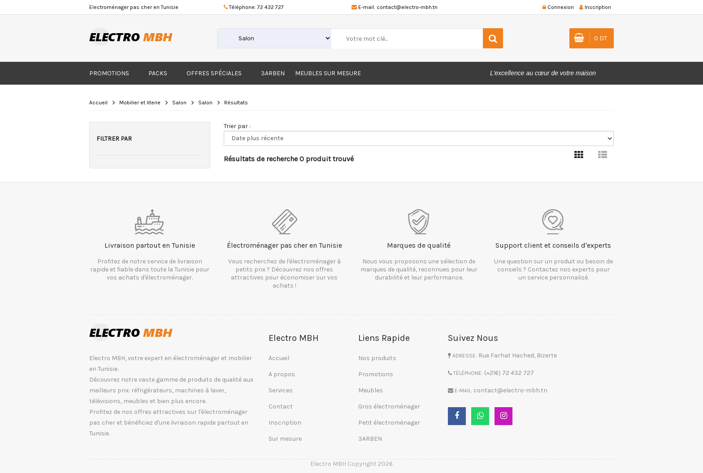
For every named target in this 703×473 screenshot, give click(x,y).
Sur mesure (285, 439)
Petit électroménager (389, 422)
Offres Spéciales (214, 73)
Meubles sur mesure (328, 73)
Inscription (285, 422)
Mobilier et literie (140, 102)
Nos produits (377, 358)
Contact (281, 406)
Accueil (98, 102)
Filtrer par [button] (114, 138)
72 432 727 (270, 7)
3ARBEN (273, 73)
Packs (157, 73)
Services (281, 390)
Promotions (109, 73)
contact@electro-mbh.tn (407, 7)
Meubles (370, 390)
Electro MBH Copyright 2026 (351, 464)
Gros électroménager (389, 406)
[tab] (579, 155)
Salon (179, 102)
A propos (282, 374)
